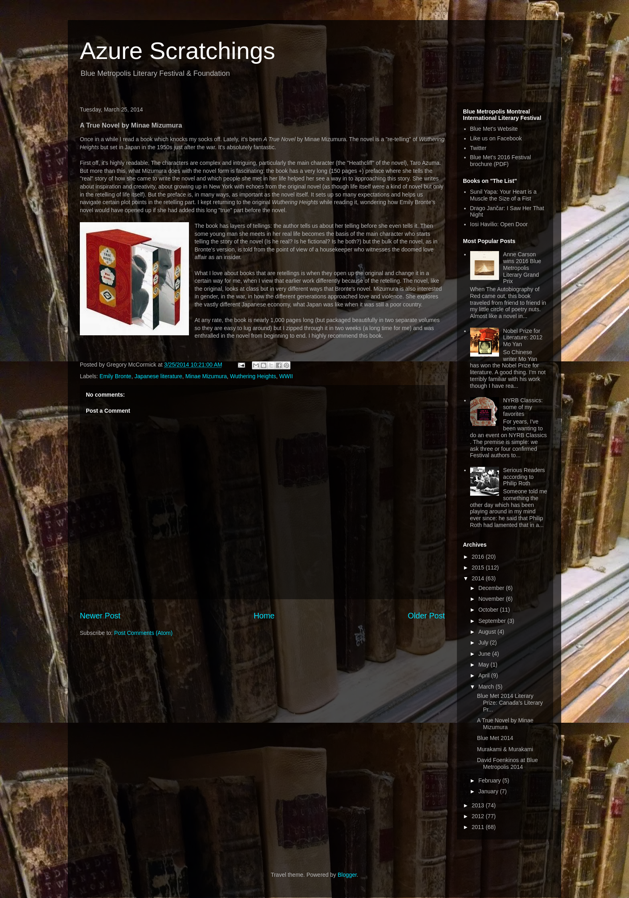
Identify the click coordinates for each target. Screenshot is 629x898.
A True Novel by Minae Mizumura (505, 723)
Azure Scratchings (177, 50)
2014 (479, 578)
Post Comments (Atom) (143, 633)
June (485, 654)
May (484, 664)
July (484, 642)
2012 (479, 816)
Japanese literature (158, 376)
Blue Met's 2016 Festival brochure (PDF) (500, 160)
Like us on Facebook (496, 138)
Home (264, 615)
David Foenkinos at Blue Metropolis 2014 (507, 763)
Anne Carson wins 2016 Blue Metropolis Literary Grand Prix (522, 267)
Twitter (478, 148)
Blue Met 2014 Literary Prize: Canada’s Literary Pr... (510, 703)
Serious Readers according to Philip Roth (524, 477)
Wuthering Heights (253, 376)
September (492, 621)
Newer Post (100, 615)
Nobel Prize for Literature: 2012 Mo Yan (522, 338)
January (489, 791)
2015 (479, 567)
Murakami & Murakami (505, 749)
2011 (479, 827)
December (491, 588)
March (486, 686)
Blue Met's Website (494, 129)
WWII (286, 376)
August (487, 631)
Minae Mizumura (206, 376)
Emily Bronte (115, 376)
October (489, 609)
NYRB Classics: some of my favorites (523, 407)
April (484, 675)
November (491, 599)
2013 (479, 805)
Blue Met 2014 (495, 738)
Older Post (426, 615)
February (490, 780)
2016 (479, 556)
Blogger (347, 875)
